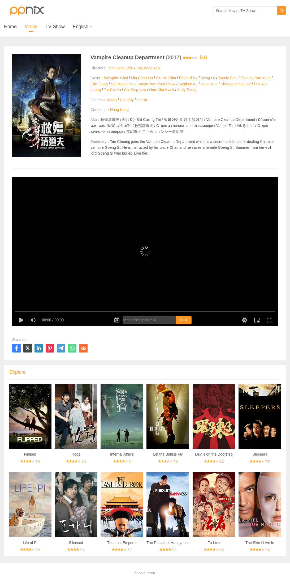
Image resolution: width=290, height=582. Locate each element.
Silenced (76, 543)
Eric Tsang (99, 84)
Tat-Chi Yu (112, 90)
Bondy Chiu (227, 78)
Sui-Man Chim (123, 84)
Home (10, 26)
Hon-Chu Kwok (161, 90)
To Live (214, 543)
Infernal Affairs (122, 454)
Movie (31, 26)
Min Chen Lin (142, 78)
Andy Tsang (186, 90)
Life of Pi (30, 543)
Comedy (127, 100)
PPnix (150, 573)
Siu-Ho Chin (166, 78)
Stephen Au (187, 84)
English (80, 26)
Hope (76, 454)
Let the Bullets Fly (168, 454)
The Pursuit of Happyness (167, 543)
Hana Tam (209, 84)
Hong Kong (119, 110)
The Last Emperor (122, 543)
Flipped (30, 454)
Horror (142, 100)
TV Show (55, 26)
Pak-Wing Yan (148, 68)
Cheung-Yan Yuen (256, 78)
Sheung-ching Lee (236, 84)
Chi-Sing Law (135, 90)
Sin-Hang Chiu (121, 68)
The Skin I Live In (259, 543)
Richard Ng (188, 78)
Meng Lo (208, 78)
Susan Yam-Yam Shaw (156, 84)
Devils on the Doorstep (214, 454)
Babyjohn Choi (116, 78)
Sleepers (260, 454)
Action (111, 100)
